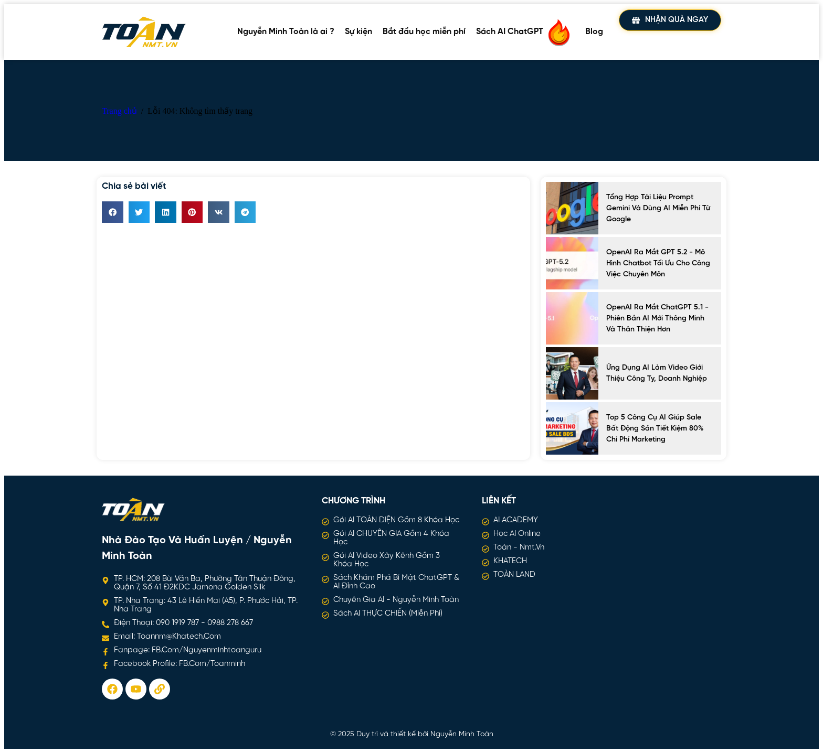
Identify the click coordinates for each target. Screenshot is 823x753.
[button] (112, 212)
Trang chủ (119, 110)
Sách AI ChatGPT (525, 32)
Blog (594, 31)
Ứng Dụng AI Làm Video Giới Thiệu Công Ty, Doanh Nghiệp (656, 373)
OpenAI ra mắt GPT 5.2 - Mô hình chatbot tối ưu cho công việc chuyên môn (658, 263)
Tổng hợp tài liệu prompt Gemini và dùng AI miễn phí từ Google (658, 208)
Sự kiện (358, 31)
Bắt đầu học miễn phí (424, 31)
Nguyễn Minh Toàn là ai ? (285, 31)
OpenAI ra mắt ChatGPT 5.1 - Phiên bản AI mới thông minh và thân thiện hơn (657, 319)
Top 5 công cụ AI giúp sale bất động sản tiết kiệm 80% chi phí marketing (654, 429)
